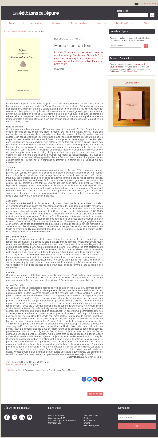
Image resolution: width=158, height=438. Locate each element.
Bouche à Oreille (124, 23)
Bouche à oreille (19, 31)
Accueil (12, 23)
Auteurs (102, 23)
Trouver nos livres (80, 23)
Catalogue (57, 23)
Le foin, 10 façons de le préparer (22, 364)
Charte (146, 23)
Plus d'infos (132, 71)
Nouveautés (35, 23)
